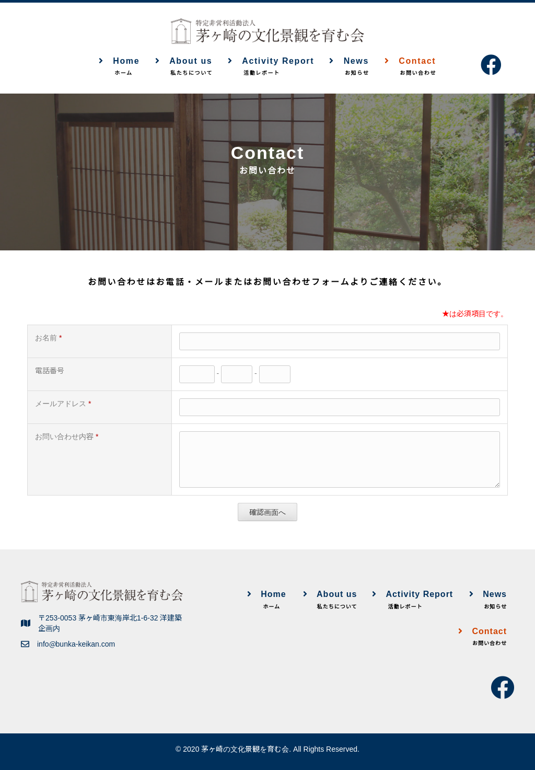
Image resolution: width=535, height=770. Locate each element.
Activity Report (271, 66)
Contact (410, 66)
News (349, 66)
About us (184, 66)
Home (119, 66)
